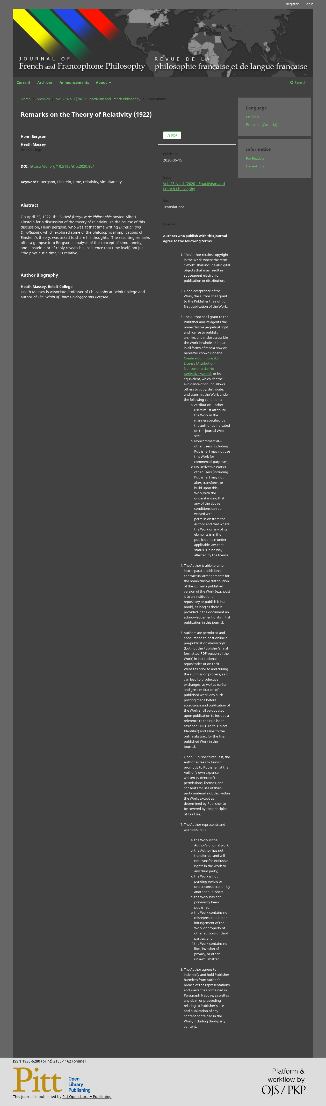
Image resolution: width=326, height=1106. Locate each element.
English (252, 116)
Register (292, 4)
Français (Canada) (261, 124)
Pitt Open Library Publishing (87, 1096)
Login (309, 4)
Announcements (74, 82)
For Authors (255, 166)
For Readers (255, 158)
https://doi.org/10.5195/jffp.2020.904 (62, 166)
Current (23, 82)
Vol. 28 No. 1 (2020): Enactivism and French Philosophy (98, 99)
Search (298, 82)
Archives (45, 82)
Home (25, 99)
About (102, 82)
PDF (173, 135)
